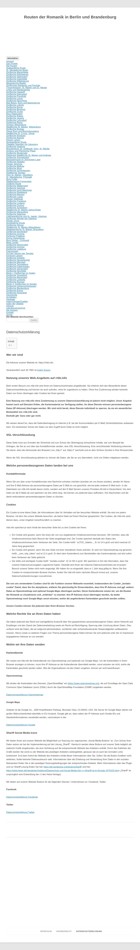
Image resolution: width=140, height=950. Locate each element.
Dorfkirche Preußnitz (16, 96)
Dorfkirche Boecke (15, 138)
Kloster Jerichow (14, 164)
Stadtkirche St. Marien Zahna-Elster (23, 210)
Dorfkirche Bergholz (16, 109)
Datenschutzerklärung (89, 931)
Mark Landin (12, 242)
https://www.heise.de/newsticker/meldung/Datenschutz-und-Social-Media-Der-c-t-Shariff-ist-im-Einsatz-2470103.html (62, 770)
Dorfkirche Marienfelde (17, 72)
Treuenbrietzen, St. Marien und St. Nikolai (26, 87)
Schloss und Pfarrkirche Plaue (21, 151)
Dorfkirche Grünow (15, 247)
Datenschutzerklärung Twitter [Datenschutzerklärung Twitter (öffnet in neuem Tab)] (20, 812)
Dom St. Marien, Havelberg (19, 175)
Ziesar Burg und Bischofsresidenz (22, 131)
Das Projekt (12, 63)
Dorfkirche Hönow (15, 225)
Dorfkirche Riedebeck (16, 192)
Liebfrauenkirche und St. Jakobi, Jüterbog (26, 216)
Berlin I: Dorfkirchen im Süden (20, 273)
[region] (70, 39)
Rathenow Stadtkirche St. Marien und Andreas (28, 155)
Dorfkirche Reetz (14, 122)
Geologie (10, 299)
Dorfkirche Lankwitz (15, 280)
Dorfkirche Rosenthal (16, 293)
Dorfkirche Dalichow (16, 214)
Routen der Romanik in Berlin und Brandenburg (70, 17)
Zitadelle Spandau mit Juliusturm (22, 144)
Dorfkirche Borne (14, 107)
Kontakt (10, 312)
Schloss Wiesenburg (16, 125)
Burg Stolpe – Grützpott (17, 240)
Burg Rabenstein (14, 114)
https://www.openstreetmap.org (83, 683)
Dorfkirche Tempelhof (16, 275)
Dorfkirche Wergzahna (17, 212)
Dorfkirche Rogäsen (16, 135)
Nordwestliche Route (16, 142)
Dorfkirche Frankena (16, 201)
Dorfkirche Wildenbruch (17, 81)
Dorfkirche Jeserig (15, 118)
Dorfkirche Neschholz (16, 101)
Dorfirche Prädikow (15, 236)
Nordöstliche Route (15, 223)
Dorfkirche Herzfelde (16, 271)
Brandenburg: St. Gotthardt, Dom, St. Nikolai (27, 149)
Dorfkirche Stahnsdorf (16, 77)
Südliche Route (13, 183)
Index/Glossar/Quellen (17, 301)
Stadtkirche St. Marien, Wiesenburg (23, 127)
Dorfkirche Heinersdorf (17, 245)
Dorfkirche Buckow (15, 282)
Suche (9, 314)
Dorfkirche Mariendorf (16, 277)
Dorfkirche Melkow (15, 166)
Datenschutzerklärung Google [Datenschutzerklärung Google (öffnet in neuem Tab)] (20, 725)
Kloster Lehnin (13, 140)
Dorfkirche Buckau (15, 129)
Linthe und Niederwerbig (18, 90)
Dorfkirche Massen (15, 194)
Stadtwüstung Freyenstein (19, 181)
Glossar (10, 306)
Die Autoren (12, 310)
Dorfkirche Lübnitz (15, 105)
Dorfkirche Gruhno (15, 205)
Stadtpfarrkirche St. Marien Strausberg (25, 229)
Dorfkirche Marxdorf (15, 262)
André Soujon (43, 370)
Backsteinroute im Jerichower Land (23, 159)
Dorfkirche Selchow (15, 188)
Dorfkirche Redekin (15, 162)
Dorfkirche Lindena (15, 203)
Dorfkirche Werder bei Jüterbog (21, 218)
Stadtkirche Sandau (15, 173)
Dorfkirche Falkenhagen (18, 266)
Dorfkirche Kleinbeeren (17, 74)
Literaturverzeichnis (15, 308)
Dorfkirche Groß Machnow (19, 190)
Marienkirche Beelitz (16, 83)
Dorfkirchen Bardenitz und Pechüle (23, 85)
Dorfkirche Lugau (14, 197)
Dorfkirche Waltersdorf (17, 186)
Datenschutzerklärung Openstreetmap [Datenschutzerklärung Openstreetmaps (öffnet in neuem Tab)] (24, 695)
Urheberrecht (64, 931)
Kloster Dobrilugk (14, 199)
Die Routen (11, 66)
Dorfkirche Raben (14, 116)
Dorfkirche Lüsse (14, 98)
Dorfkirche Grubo (14, 111)
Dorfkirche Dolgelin (15, 258)
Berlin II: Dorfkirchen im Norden (21, 284)
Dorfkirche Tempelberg (17, 264)
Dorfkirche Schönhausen (18, 170)
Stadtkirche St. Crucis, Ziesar (20, 133)
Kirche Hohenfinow (15, 238)
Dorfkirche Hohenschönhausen (21, 286)
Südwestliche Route (16, 68)
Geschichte (11, 295)
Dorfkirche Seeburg (15, 146)
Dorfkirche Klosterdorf (16, 232)
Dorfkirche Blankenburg (17, 288)
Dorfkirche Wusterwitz (16, 153)
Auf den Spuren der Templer (20, 253)
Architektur (11, 297)
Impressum (46, 931)
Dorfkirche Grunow (15, 234)
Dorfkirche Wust (14, 168)
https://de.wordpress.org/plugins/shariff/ (62, 767)
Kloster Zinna (12, 221)
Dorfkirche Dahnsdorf (16, 94)
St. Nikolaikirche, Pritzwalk (19, 177)
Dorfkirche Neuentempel (18, 260)
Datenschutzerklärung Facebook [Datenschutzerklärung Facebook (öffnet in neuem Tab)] (22, 797)
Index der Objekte (15, 304)
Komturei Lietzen (14, 256)
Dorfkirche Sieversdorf (17, 269)
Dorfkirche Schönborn (16, 208)
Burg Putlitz (12, 179)
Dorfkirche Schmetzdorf (17, 157)
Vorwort (10, 61)
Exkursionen (12, 251)
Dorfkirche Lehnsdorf (16, 120)
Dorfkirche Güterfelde (16, 79)
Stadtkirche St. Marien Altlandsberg (23, 227)
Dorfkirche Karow (14, 290)
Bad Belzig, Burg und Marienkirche (23, 103)
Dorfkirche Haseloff (15, 92)
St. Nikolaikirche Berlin (17, 70)
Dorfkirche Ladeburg (16, 249)
